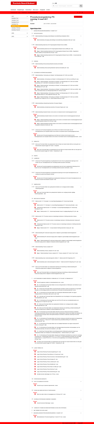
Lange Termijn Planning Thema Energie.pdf (46, 359)
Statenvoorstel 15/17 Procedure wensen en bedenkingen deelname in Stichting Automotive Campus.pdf (57, 221)
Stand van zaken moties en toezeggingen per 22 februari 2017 (50, 394)
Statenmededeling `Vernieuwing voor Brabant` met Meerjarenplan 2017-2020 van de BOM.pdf (57, 79)
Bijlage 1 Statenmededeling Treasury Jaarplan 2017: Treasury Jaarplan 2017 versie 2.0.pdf (56, 253)
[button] (81, 5)
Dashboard (13, 9)
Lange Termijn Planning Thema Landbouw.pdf (47, 361)
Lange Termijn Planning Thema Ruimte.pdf (46, 369)
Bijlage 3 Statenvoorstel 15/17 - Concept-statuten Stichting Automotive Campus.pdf (54, 227)
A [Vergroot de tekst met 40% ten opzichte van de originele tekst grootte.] (82, 12)
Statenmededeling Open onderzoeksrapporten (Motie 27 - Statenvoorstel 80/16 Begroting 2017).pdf (58, 261)
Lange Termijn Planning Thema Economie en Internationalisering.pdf (51, 356)
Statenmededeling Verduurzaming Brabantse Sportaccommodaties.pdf (52, 67)
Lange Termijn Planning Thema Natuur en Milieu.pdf (48, 366)
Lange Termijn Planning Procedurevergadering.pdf (48, 351)
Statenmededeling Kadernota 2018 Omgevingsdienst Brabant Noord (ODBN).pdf (54, 48)
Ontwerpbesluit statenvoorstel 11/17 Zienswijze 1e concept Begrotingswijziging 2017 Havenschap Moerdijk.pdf (56, 208)
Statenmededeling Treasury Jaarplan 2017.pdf (47, 250)
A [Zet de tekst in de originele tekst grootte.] (77, 12)
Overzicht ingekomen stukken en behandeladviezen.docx (49, 282)
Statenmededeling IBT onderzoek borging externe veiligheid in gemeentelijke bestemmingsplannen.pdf (57, 237)
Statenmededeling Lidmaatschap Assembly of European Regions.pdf (51, 107)
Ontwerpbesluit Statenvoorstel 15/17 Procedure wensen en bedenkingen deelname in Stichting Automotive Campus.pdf (58, 224)
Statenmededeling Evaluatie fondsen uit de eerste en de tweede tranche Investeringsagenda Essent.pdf (57, 116)
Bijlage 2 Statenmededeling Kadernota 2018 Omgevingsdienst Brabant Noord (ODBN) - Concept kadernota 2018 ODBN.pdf (58, 56)
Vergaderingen (20, 9)
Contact (48, 9)
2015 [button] (13, 36)
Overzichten (28, 9)
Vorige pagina (78, 16)
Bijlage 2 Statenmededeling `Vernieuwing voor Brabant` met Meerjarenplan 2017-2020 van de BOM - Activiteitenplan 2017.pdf (57, 86)
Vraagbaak (42, 9)
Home (19, 12)
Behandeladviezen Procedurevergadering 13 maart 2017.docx (50, 416)
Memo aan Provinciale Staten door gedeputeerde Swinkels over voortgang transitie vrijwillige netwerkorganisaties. (55, 193)
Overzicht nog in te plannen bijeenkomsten (46, 385)
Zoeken (53, 3)
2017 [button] (13, 16)
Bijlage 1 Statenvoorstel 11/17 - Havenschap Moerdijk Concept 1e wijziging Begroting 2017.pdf (57, 211)
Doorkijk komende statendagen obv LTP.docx (47, 374)
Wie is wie (35, 9)
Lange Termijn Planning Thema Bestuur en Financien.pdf (49, 354)
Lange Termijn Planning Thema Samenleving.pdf (47, 371)
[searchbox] (65, 5)
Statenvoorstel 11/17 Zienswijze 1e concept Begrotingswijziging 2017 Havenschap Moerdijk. (56, 205)
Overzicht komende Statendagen (44, 403)
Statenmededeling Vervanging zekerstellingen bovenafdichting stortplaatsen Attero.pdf (55, 40)
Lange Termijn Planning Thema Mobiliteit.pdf (46, 364)
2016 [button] (13, 33)
